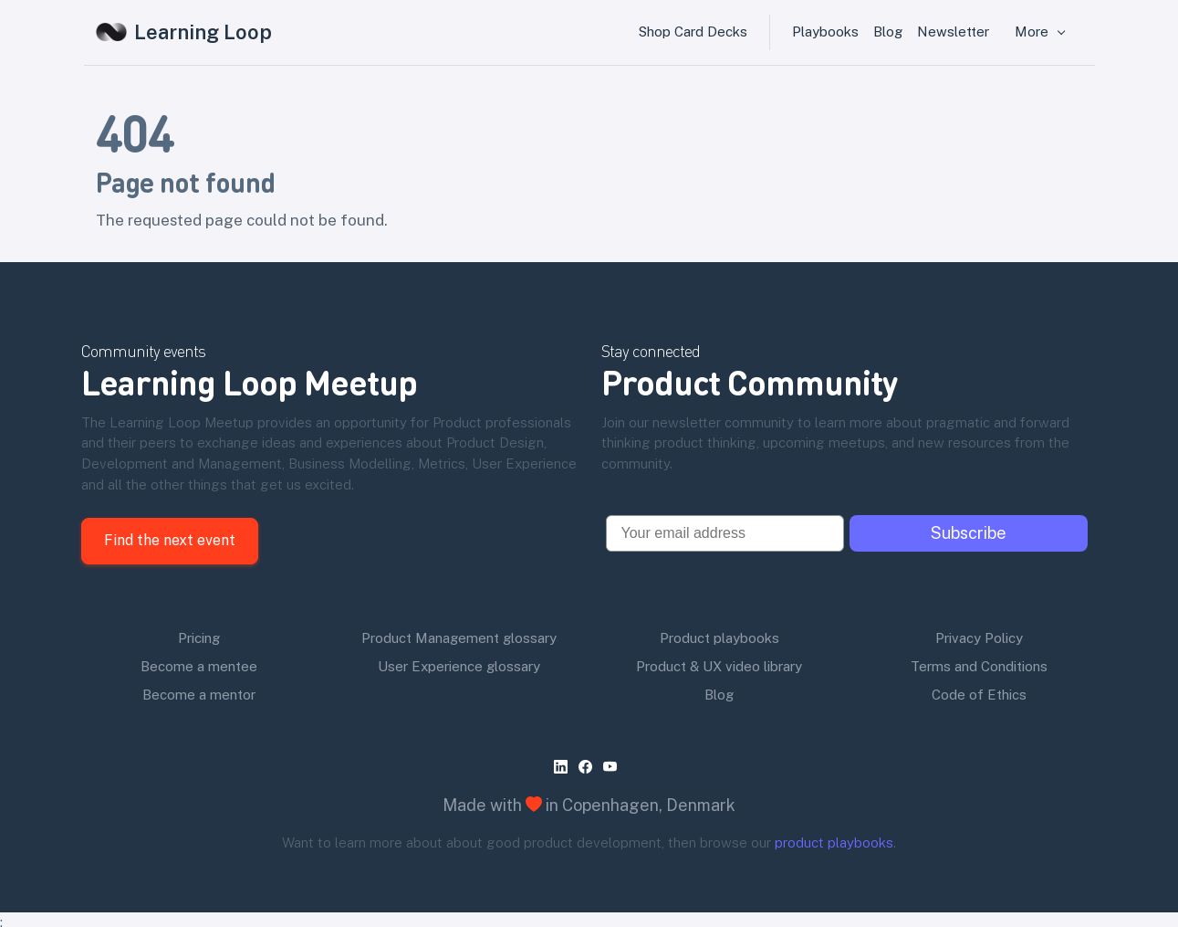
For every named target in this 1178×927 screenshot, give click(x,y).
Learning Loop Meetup (249, 381)
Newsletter (953, 31)
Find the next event (169, 540)
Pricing (199, 638)
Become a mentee (199, 666)
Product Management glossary (459, 638)
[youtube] (613, 766)
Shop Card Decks (693, 31)
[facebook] (589, 766)
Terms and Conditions (979, 666)
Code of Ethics (979, 694)
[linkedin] (564, 766)
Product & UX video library (719, 666)
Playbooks (825, 31)
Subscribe (968, 533)
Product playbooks (719, 638)
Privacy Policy (979, 638)
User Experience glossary (459, 666)
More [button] (1033, 31)
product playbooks (834, 842)
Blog (887, 31)
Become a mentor (198, 694)
